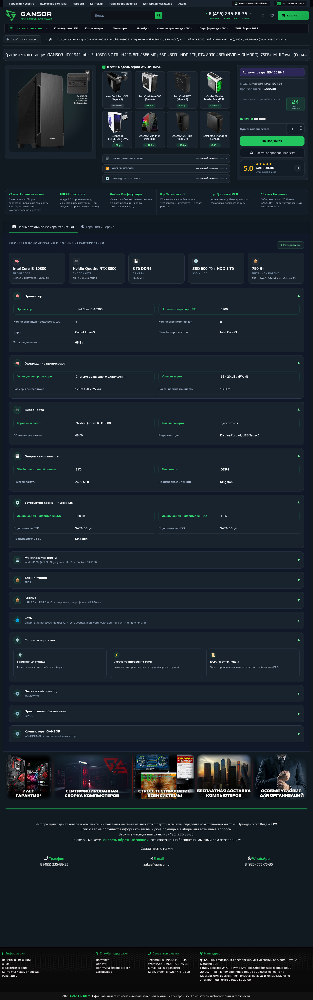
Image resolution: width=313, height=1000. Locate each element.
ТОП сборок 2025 (246, 28)
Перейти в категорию (22, 39)
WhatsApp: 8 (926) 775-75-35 (168, 963)
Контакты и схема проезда (20, 971)
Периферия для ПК (213, 28)
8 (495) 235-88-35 (179, 834)
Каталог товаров (27, 28)
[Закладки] (272, 15)
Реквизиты (10, 975)
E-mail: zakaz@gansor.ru (164, 967)
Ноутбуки (143, 28)
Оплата (101, 963)
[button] (229, 13)
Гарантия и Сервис (97, 227)
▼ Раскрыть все (290, 245)
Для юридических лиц (157, 3)
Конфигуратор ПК (66, 28)
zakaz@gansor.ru (156, 864)
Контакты (96, 3)
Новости (78, 3)
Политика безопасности (113, 967)
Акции (182, 3)
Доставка (102, 959)
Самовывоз (104, 971)
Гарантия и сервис (21, 3)
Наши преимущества (123, 3)
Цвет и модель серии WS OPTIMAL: (134, 67)
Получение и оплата (53, 3)
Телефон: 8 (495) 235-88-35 (167, 959)
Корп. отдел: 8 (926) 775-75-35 (169, 971)
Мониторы (121, 28)
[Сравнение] (263, 15)
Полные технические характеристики (43, 227)
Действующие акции (16, 959)
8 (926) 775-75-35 (259, 864)
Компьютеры (95, 28)
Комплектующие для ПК (174, 28)
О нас (5, 963)
